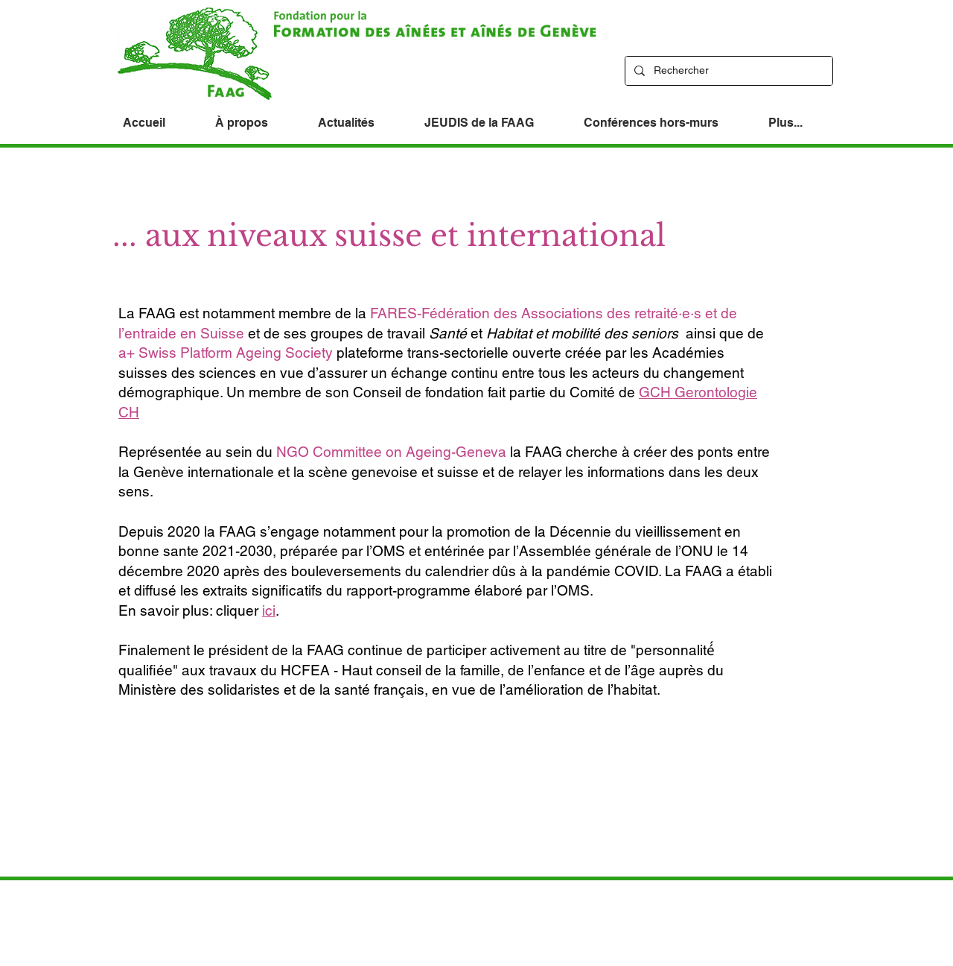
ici (268, 610)
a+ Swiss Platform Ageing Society (225, 352)
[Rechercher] (727, 71)
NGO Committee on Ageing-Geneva (391, 451)
